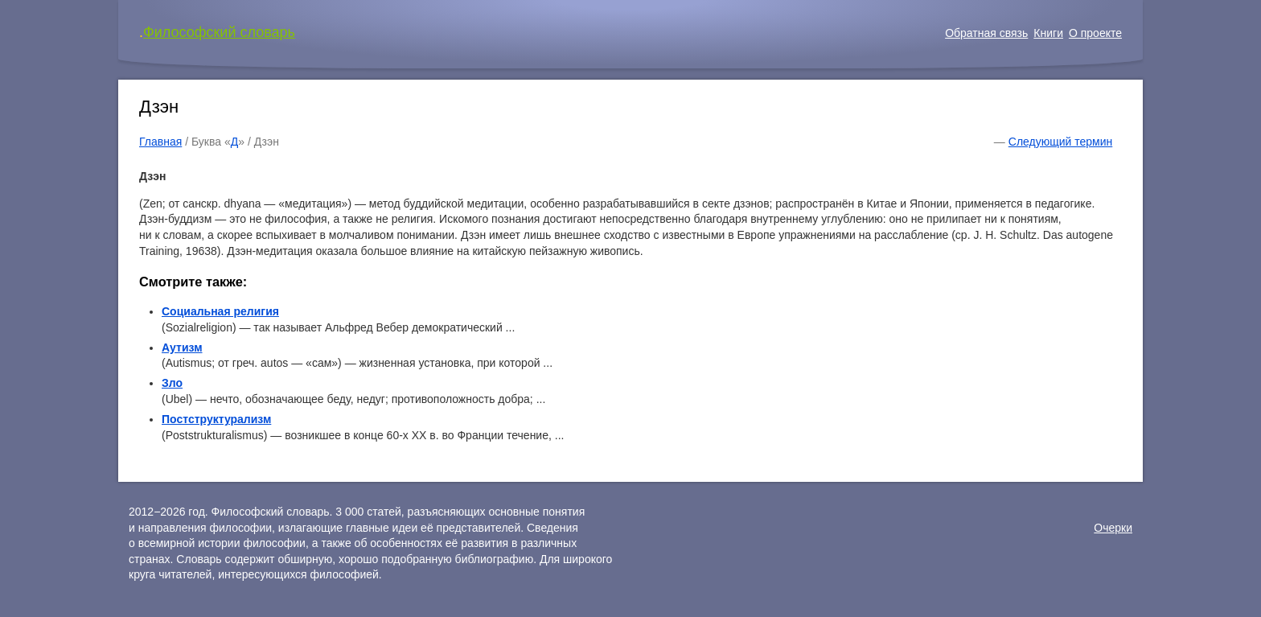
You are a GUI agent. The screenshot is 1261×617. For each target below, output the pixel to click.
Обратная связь (986, 33)
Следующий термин (1060, 141)
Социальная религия (220, 311)
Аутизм (182, 347)
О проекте (1095, 33)
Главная (160, 141)
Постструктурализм (216, 419)
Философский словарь (219, 32)
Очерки (1113, 527)
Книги (1048, 33)
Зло (172, 382)
